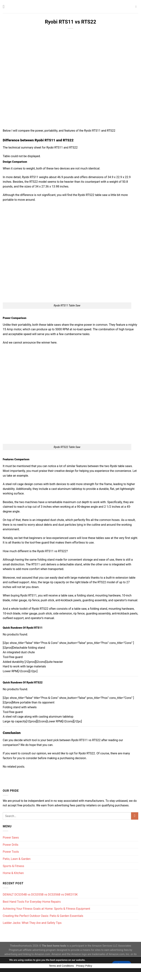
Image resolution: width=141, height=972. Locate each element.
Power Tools (11, 851)
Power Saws (11, 837)
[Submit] (134, 815)
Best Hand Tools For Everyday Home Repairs (32, 901)
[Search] (136, 6)
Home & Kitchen (13, 873)
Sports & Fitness (13, 866)
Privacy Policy (84, 965)
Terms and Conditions (61, 965)
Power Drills (10, 844)
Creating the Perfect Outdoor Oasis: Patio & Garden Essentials (43, 916)
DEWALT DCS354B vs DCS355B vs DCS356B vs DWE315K (40, 894)
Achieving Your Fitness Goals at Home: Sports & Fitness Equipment (46, 908)
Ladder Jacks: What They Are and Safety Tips (32, 923)
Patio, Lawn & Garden (16, 859)
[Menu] (5, 6)
